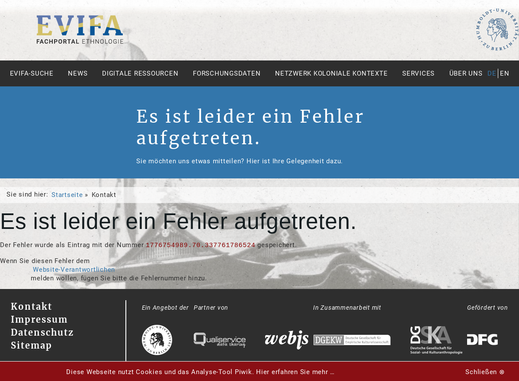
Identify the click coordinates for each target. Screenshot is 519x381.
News (77, 73)
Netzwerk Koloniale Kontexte (331, 73)
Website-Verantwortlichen (74, 269)
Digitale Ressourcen (140, 73)
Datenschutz (42, 332)
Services (418, 73)
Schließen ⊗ (485, 372)
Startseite (67, 195)
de (492, 73)
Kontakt (31, 306)
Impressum (39, 319)
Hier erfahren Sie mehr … (295, 372)
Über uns (466, 73)
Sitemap (31, 345)
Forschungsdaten (226, 73)
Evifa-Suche (32, 73)
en (504, 73)
